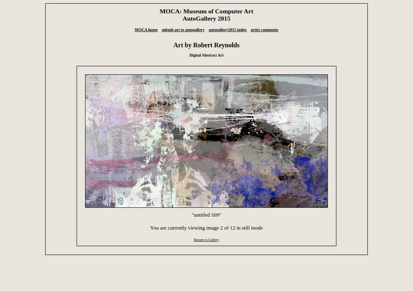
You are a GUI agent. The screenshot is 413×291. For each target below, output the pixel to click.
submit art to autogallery (183, 29)
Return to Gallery (206, 240)
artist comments (264, 29)
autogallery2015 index (227, 29)
